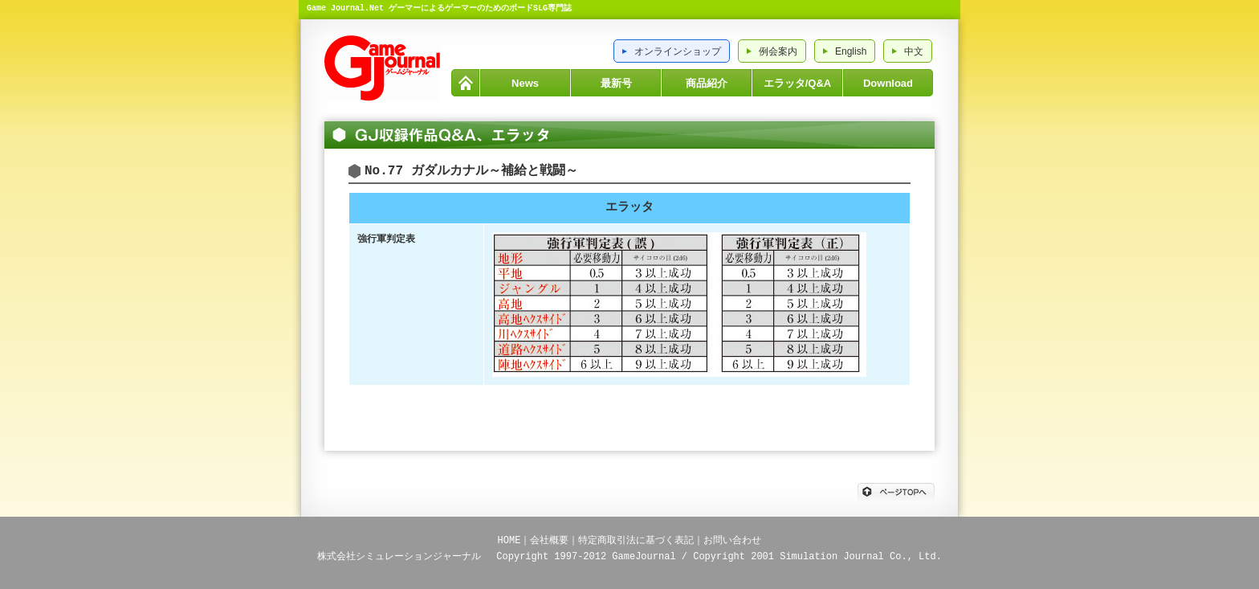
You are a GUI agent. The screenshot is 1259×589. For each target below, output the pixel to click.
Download (888, 83)
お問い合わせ (732, 540)
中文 (913, 51)
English (850, 51)
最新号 (616, 83)
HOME (465, 82)
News (525, 83)
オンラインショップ (677, 51)
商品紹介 (706, 83)
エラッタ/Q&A (798, 83)
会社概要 (549, 540)
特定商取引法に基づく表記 (636, 540)
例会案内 (778, 51)
